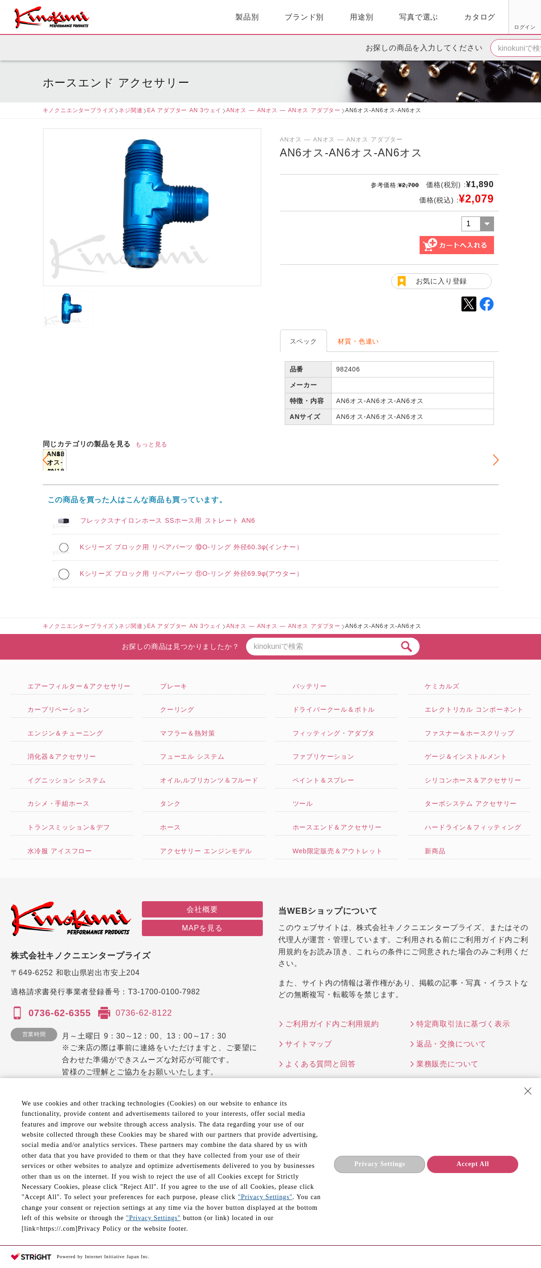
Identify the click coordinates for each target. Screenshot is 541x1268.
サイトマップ (308, 1044)
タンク (170, 803)
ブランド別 (197, 17)
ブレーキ (173, 686)
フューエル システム (192, 756)
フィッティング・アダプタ (334, 733)
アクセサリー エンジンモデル (206, 851)
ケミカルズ (442, 686)
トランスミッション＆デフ (68, 827)
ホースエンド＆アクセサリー (337, 827)
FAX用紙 (489, 27)
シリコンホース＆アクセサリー (473, 780)
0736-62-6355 (59, 1013)
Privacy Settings (380, 1163)
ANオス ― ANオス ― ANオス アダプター (283, 110)
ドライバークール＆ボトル (334, 709)
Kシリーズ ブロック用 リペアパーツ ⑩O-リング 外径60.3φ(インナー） (191, 547)
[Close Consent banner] (528, 1091)
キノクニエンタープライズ (78, 110)
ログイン (419, 27)
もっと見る (151, 444)
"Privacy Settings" (265, 1197)
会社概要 (202, 909)
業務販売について (447, 1064)
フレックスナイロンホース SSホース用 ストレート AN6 (167, 520)
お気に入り (454, 27)
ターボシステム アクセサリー (471, 803)
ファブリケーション (323, 756)
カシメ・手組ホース (58, 803)
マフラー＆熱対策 (187, 733)
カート (527, 18)
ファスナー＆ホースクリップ (469, 733)
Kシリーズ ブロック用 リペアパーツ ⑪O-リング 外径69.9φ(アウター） (191, 573)
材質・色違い (358, 341)
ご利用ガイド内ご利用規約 (332, 1024)
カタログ (372, 17)
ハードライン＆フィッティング (473, 827)
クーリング (177, 709)
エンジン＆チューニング (65, 733)
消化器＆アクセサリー (61, 756)
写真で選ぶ (311, 17)
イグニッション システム (66, 780)
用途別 (254, 17)
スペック (303, 341)
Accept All (473, 1163)
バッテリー (310, 686)
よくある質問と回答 (320, 1064)
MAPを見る (202, 928)
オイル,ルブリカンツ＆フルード (209, 780)
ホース (170, 827)
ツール (303, 803)
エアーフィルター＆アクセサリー (79, 686)
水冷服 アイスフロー (59, 851)
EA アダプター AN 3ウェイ (184, 110)
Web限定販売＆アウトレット (338, 851)
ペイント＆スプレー (323, 780)
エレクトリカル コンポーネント (474, 709)
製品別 (140, 17)
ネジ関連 (130, 110)
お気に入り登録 (442, 281)
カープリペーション (58, 709)
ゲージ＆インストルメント (466, 756)
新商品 (435, 851)
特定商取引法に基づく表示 (463, 1024)
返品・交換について (451, 1044)
